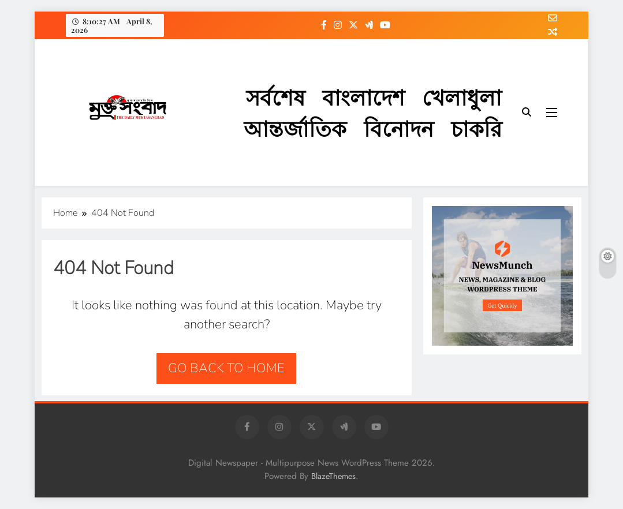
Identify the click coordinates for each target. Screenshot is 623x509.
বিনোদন (399, 128)
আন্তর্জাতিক (295, 128)
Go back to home (226, 368)
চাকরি (476, 128)
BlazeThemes (333, 476)
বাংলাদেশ (363, 97)
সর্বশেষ (275, 97)
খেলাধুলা (462, 97)
